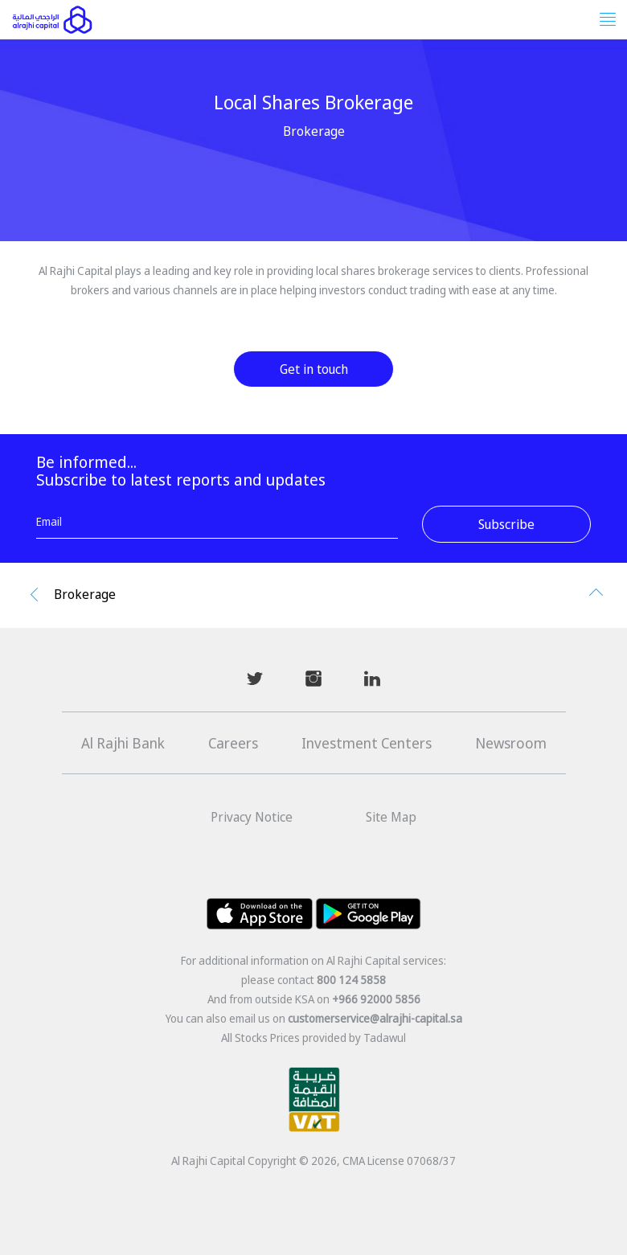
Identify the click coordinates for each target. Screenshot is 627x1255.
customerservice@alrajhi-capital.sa (375, 1018)
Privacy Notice (252, 817)
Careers (233, 742)
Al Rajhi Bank (123, 742)
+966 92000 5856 (376, 999)
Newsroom (511, 742)
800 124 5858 (351, 979)
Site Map (391, 817)
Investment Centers (366, 742)
